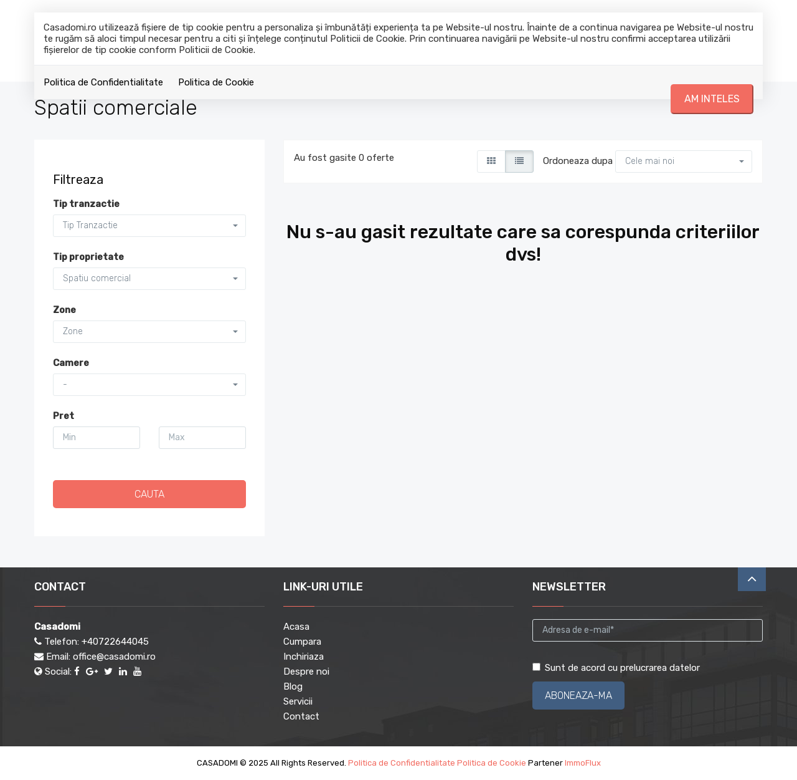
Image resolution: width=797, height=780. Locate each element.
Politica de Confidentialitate (103, 82)
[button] (683, 161)
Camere (71, 362)
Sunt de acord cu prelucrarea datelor (616, 667)
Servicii (298, 701)
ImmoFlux (583, 763)
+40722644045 (115, 641)
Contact (301, 716)
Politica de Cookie (216, 82)
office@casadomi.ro (114, 656)
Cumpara (302, 641)
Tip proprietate (88, 256)
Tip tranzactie (86, 203)
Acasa (296, 626)
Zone (64, 309)
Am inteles (712, 99)
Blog (293, 686)
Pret (63, 415)
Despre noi (306, 671)
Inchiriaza (303, 656)
